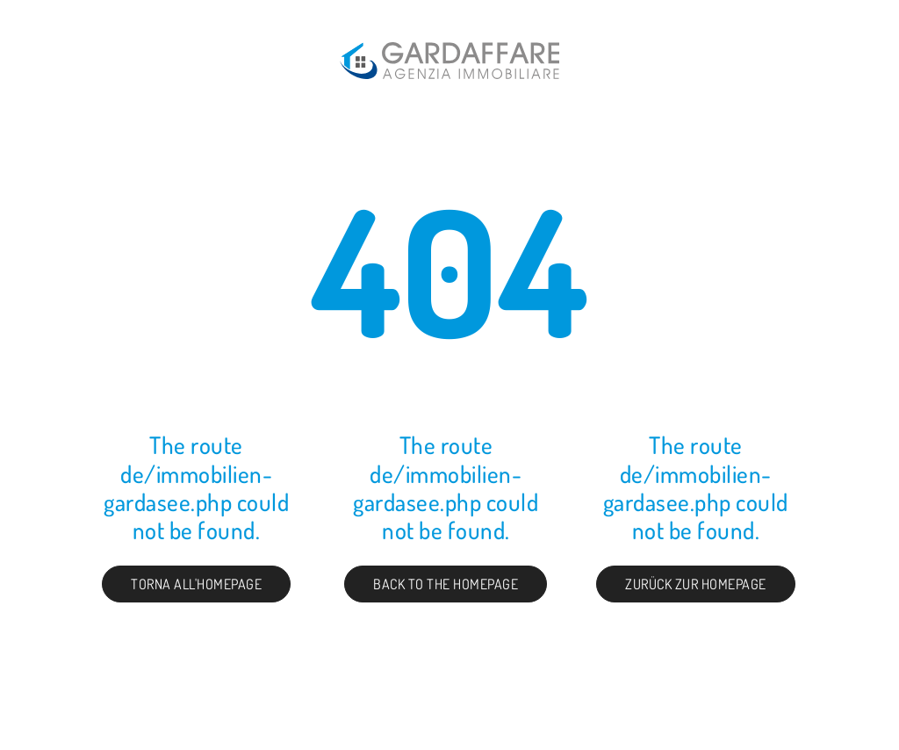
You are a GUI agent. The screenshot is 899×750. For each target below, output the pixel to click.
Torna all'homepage (196, 584)
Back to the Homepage (445, 584)
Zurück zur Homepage (695, 584)
